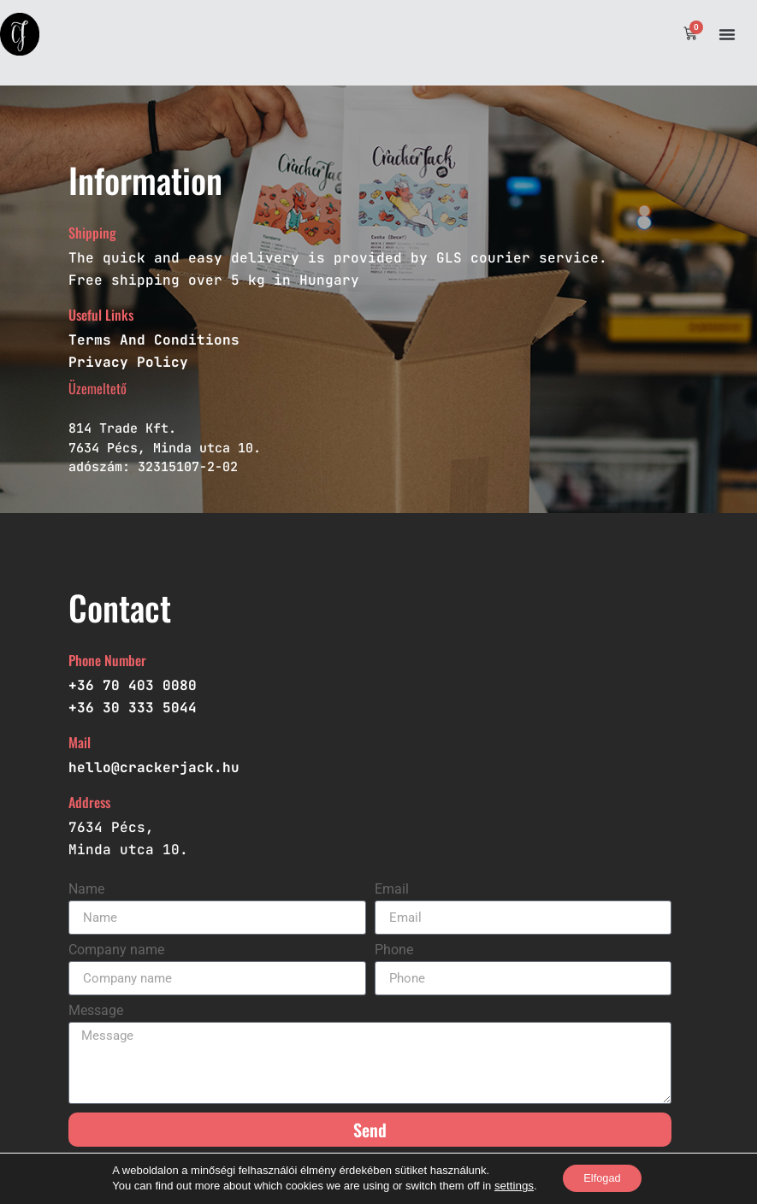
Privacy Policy (128, 362)
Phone (394, 950)
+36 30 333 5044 (132, 708)
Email (392, 889)
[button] (727, 34)
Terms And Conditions (154, 340)
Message (95, 1011)
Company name (116, 950)
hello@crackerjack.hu (154, 767)
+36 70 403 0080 (132, 685)
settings (507, 1184)
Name (86, 889)
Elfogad (602, 1177)
